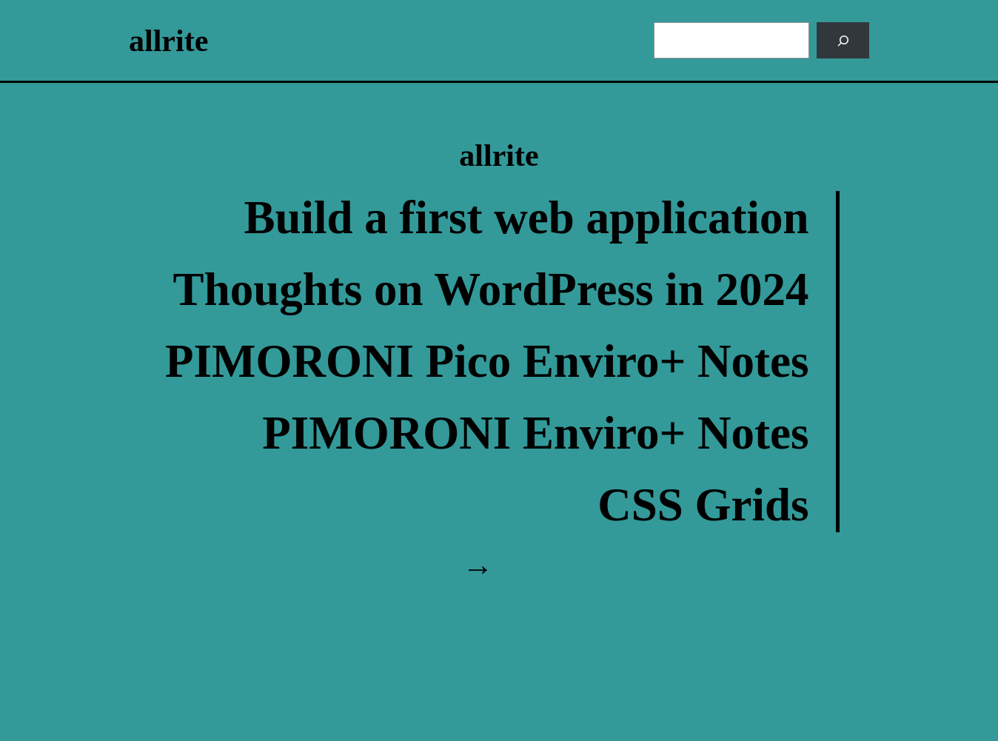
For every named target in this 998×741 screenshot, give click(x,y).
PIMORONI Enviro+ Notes (535, 433)
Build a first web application (526, 218)
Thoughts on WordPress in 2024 (491, 289)
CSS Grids (702, 505)
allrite (168, 41)
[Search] (843, 40)
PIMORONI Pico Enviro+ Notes (486, 361)
